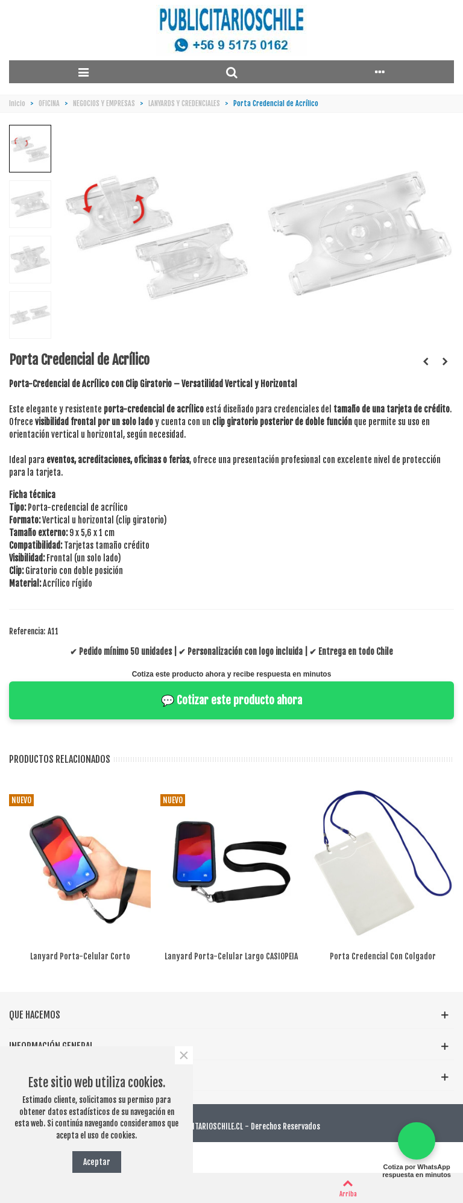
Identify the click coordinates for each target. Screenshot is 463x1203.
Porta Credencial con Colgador (383, 956)
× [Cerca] (183, 1055)
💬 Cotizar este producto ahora (231, 700)
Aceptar (96, 1162)
